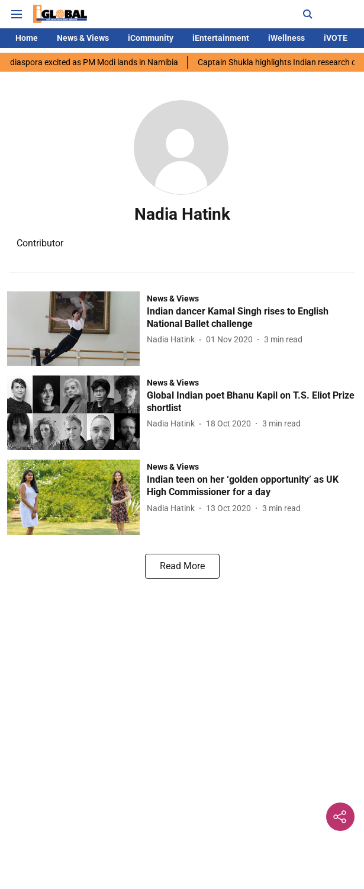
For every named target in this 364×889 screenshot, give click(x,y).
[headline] (252, 318)
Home (26, 38)
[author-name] (173, 339)
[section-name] (173, 298)
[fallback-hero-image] (77, 328)
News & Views (83, 38)
